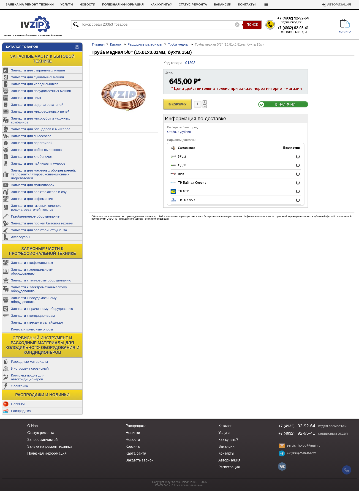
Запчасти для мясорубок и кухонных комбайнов (40, 120)
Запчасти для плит (26, 98)
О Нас (32, 426)
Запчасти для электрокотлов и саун (39, 192)
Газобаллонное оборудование (35, 216)
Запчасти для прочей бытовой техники (42, 223)
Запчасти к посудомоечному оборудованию (34, 300)
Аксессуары (20, 237)
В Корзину (177, 104)
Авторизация (339, 4)
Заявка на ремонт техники (30, 4)
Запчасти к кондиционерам (33, 315)
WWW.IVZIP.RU (165, 485)
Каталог (116, 44)
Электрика (19, 386)
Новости (87, 4)
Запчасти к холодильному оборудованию (32, 271)
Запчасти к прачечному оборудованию (42, 309)
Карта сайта (136, 453)
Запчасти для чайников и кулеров (38, 163)
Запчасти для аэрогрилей (31, 143)
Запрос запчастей (42, 440)
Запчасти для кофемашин (32, 199)
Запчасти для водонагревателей (37, 104)
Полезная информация (123, 4)
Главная (98, 44)
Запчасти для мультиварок (32, 185)
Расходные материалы (29, 361)
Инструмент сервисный (30, 368)
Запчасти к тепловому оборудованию (41, 280)
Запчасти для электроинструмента (39, 230)
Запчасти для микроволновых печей (40, 111)
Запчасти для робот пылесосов (36, 150)
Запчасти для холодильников (34, 84)
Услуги (66, 4)
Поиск (252, 24)
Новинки (17, 404)
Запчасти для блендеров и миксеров (40, 129)
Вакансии (222, 4)
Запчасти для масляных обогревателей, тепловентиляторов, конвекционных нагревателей (43, 174)
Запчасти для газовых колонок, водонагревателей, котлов (36, 207)
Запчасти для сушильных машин (37, 77)
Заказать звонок (139, 460)
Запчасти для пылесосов (31, 136)
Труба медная (178, 44)
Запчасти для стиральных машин (38, 70)
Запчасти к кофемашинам (32, 263)
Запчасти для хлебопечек (31, 156)
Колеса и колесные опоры (32, 329)
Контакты (247, 4)
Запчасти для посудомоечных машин (41, 91)
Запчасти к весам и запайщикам (37, 322)
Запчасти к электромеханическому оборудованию (39, 289)
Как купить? (161, 4)
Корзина (133, 446)
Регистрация (229, 467)
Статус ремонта (193, 4)
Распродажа (21, 411)
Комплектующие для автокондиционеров (27, 377)
